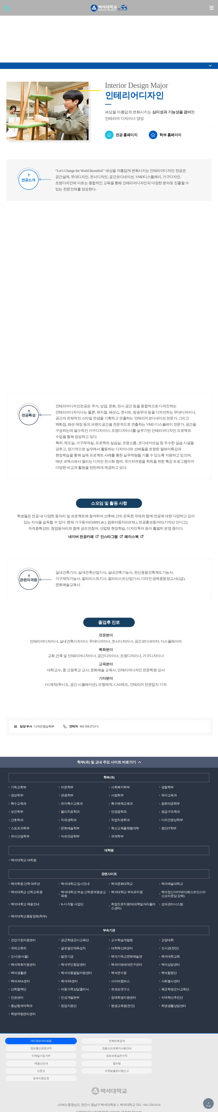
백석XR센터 (69, 981)
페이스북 (131, 537)
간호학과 (17, 820)
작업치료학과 (120, 820)
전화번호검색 (106, 1041)
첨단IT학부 (168, 828)
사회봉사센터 (170, 981)
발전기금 (67, 957)
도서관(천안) (170, 948)
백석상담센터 (170, 965)
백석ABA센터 (20, 981)
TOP (208, 1106)
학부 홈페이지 (170, 135)
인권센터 (17, 998)
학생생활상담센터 (173, 1006)
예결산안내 (37, 1056)
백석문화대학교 (122, 884)
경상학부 (17, 795)
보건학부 (17, 812)
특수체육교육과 (122, 803)
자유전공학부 (70, 836)
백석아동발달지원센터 (76, 973)
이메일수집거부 (106, 1049)
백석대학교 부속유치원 (127, 892)
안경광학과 (119, 812)
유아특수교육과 (72, 803)
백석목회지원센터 (23, 965)
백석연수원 (119, 973)
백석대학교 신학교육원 (26, 892)
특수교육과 (18, 803)
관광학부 (67, 795)
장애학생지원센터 (123, 998)
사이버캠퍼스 (120, 981)
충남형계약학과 (22, 1006)
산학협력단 (18, 990)
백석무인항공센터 (73, 965)
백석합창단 (169, 973)
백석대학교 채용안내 (25, 904)
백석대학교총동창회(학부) (29, 916)
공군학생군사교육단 (75, 940)
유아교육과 (169, 795)
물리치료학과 (70, 812)
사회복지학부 (120, 787)
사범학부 (117, 795)
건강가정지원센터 (23, 940)
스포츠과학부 (20, 828)
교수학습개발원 (122, 940)
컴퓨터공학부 (170, 803)
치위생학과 (68, 820)
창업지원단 (68, 1006)
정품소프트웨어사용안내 (37, 1049)
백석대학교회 (170, 957)
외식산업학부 (20, 836)
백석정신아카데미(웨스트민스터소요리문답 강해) (183, 894)
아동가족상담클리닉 (75, 990)
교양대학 (167, 940)
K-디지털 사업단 (72, 904)
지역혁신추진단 (172, 998)
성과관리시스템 (172, 904)
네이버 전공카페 (81, 537)
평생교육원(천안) (123, 1006)
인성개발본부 (70, 998)
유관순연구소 (120, 990)
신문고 (175, 1056)
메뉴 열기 (211, 7)
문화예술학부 (70, 828)
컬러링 (106, 1056)
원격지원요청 (106, 1064)
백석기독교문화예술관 (126, 957)
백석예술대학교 (172, 884)
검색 (7, 9)
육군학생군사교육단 (175, 990)
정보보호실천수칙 (175, 1049)
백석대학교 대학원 (23, 860)
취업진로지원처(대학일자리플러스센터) (133, 906)
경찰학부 (167, 787)
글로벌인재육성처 (73, 948)
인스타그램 (109, 537)
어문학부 (67, 787)
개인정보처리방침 (37, 1041)
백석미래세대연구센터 (126, 965)
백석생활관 (18, 973)
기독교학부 (18, 787)
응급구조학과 (170, 812)
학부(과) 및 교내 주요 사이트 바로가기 (106, 762)
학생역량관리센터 (23, 1014)
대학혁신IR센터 (122, 948)
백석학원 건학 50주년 (25, 884)
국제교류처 (18, 948)
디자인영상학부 (172, 820)
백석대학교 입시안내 (75, 884)
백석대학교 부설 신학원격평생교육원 (83, 894)
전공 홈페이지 (127, 135)
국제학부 (117, 836)
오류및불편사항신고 (38, 1064)
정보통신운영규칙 (175, 1041)
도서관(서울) (19, 957)
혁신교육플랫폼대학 (125, 828)
